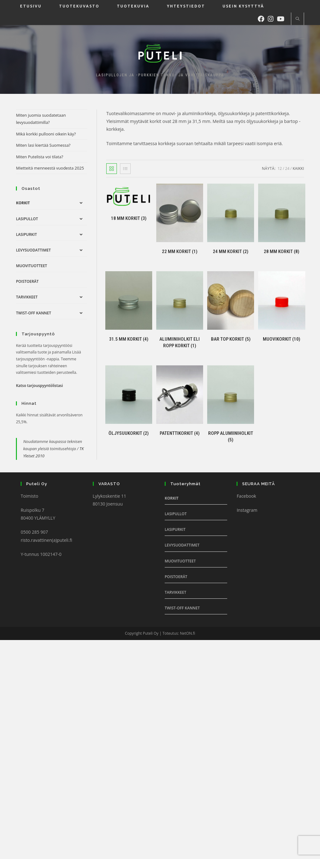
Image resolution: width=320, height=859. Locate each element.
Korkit (23, 203)
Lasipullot (27, 218)
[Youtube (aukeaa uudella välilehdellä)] (282, 18)
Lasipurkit (26, 234)
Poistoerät (27, 281)
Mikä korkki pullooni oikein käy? (46, 134)
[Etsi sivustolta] (297, 19)
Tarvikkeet (27, 297)
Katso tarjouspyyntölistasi (39, 385)
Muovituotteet (31, 265)
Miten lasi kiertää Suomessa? (43, 145)
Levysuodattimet (33, 250)
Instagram (247, 510)
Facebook (246, 496)
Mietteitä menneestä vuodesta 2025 (50, 168)
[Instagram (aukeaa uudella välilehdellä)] (272, 18)
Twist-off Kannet (33, 313)
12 (280, 168)
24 (287, 168)
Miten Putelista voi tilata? (39, 157)
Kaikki (298, 168)
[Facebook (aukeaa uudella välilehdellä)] (263, 18)
